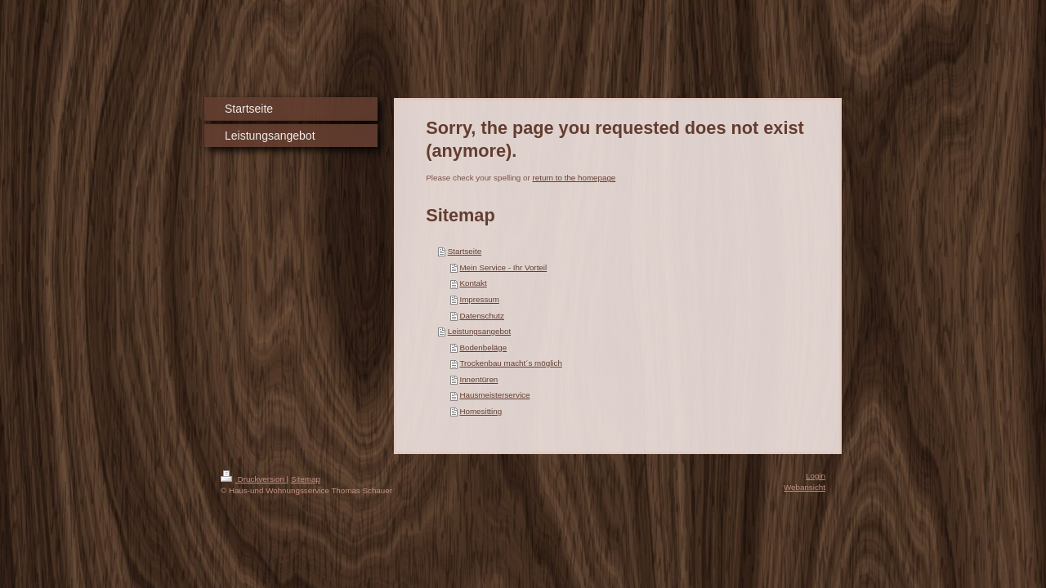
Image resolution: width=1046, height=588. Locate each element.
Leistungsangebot (479, 331)
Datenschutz (481, 315)
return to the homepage (573, 177)
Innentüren (478, 379)
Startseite (464, 251)
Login (815, 475)
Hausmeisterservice (494, 394)
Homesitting (480, 411)
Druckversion (254, 478)
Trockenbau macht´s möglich (510, 363)
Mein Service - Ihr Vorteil (503, 267)
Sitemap (305, 478)
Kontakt (472, 282)
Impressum (478, 299)
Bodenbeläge (483, 347)
